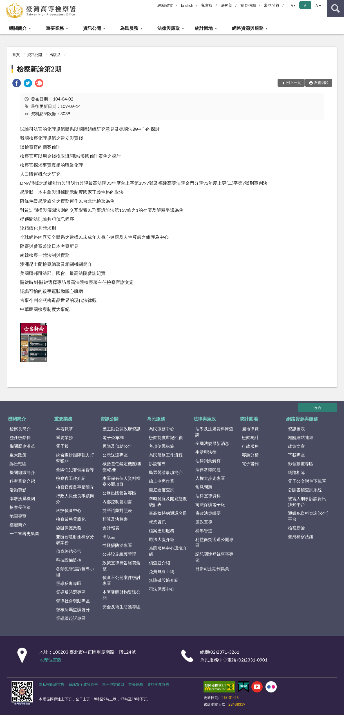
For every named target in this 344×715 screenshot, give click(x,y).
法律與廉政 (168, 28)
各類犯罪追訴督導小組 (75, 571)
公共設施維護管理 (119, 553)
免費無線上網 (161, 571)
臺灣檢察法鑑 (300, 536)
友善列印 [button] (321, 82)
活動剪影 (18, 489)
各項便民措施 (161, 446)
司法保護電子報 (210, 504)
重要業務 (55, 28)
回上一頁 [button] (293, 82)
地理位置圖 (50, 659)
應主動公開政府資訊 (121, 428)
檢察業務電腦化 (71, 519)
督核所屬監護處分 (73, 609)
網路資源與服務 (247, 28)
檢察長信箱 (20, 507)
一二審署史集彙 (24, 533)
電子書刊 (250, 463)
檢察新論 (296, 527)
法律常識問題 (208, 469)
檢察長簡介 (20, 428)
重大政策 (18, 454)
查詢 (335, 8)
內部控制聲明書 (117, 501)
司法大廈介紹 (161, 539)
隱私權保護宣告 (51, 684)
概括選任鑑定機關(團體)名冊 (122, 466)
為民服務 (129, 28)
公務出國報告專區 (119, 492)
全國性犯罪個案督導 (75, 469)
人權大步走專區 (210, 478)
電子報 (62, 446)
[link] (16, 84)
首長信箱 (135, 684)
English (187, 5)
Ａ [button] (305, 5)
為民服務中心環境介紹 (168, 550)
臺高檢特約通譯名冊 (168, 513)
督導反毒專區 (68, 583)
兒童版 (207, 5)
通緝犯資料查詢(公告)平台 (308, 516)
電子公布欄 (113, 437)
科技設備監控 (68, 559)
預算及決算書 (115, 519)
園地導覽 (250, 428)
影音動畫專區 (300, 463)
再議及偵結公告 (117, 446)
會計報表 (110, 527)
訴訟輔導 (157, 463)
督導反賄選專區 (71, 591)
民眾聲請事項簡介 (166, 472)
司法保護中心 (161, 588)
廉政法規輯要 (208, 513)
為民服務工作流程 (166, 454)
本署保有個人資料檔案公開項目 (121, 481)
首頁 (16, 54)
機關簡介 (18, 28)
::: (4, 4)
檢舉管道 (203, 530)
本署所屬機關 (22, 498)
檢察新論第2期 (39, 69)
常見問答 (272, 5)
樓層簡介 (18, 524)
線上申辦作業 (161, 481)
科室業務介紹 (22, 481)
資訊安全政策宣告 (83, 684)
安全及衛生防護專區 (121, 606)
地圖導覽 (18, 515)
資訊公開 (92, 28)
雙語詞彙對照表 (117, 510)
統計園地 (204, 28)
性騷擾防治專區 (117, 545)
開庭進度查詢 (161, 489)
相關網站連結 (300, 437)
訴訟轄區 (18, 463)
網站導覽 (165, 5)
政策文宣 (296, 446)
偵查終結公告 (68, 551)
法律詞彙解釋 (208, 460)
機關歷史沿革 (22, 446)
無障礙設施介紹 (163, 580)
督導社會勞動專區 (73, 600)
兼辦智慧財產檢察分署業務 (75, 539)
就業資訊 (157, 521)
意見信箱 (248, 5)
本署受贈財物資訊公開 (121, 594)
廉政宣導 (203, 521)
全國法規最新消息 (212, 443)
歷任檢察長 (20, 437)
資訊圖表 (296, 428)
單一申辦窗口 (113, 684)
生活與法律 (205, 452)
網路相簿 (296, 472)
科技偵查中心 (68, 510)
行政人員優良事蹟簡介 (75, 498)
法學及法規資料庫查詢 (214, 431)
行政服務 (250, 446)
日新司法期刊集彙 (212, 568)
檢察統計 (250, 437)
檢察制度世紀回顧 (166, 437)
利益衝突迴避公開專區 (214, 542)
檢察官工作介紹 (71, 478)
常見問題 (203, 486)
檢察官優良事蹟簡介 (75, 486)
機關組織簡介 (22, 472)
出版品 (55, 54)
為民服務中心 (161, 428)
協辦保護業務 (68, 527)
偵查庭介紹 (159, 562)
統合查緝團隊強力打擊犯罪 (75, 457)
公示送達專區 (115, 454)
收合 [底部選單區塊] (317, 407)
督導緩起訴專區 (71, 618)
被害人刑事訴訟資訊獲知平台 (307, 501)
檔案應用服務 (161, 530)
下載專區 (296, 454)
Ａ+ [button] (318, 5)
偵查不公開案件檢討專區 (121, 580)
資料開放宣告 (158, 684)
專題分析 (250, 454)
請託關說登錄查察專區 (214, 556)
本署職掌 (64, 428)
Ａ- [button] (292, 5)
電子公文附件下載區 (307, 481)
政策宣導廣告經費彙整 (121, 565)
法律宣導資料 (208, 495)
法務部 (227, 5)
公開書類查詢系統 (305, 489)
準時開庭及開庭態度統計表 (168, 501)
